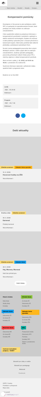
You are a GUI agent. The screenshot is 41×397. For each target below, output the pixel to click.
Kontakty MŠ (6, 336)
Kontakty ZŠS (26, 322)
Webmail (22, 369)
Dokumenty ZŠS (26, 317)
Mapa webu (6, 388)
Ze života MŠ (6, 334)
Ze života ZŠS (26, 319)
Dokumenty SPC (27, 334)
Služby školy (6, 303)
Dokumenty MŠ (7, 331)
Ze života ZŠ (6, 318)
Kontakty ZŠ (6, 320)
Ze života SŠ (25, 301)
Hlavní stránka (11, 8)
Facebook (22, 373)
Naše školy (6, 301)
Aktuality (27, 8)
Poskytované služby (27, 331)
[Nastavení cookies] (3, 394)
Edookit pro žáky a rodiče (22, 361)
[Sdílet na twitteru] (23, 115)
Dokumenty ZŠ (7, 315)
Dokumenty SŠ (26, 303)
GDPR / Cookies (7, 383)
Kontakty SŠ (25, 306)
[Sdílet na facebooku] (17, 115)
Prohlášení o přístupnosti (10, 385)
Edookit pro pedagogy (22, 365)
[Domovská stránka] (3, 3)
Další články (21, 283)
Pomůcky (24, 336)
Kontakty (5, 306)
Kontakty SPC (26, 339)
